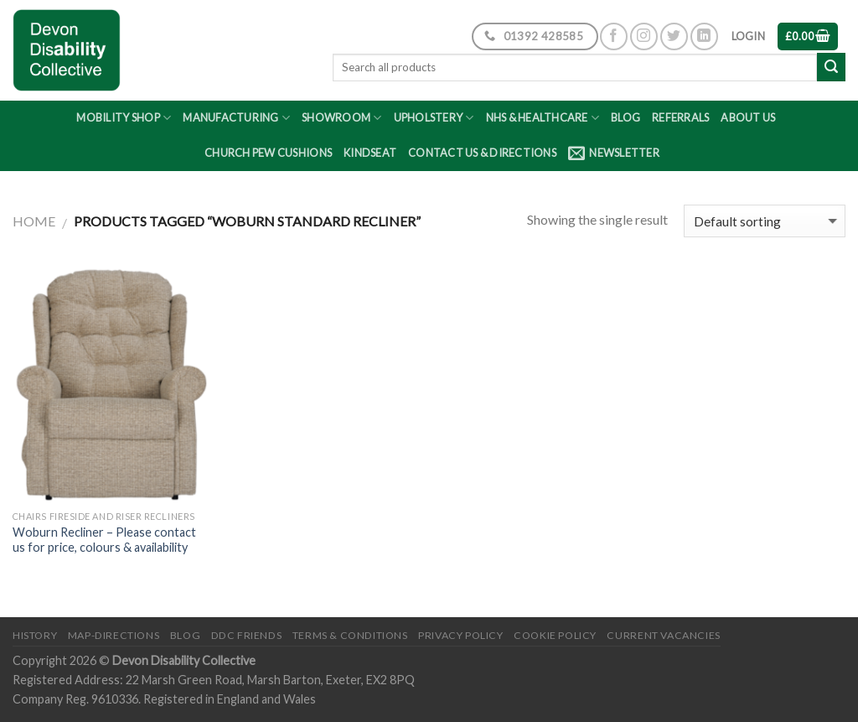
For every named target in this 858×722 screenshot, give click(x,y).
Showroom (342, 118)
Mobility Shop (123, 118)
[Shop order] (764, 221)
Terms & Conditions (350, 635)
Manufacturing (236, 118)
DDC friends (246, 635)
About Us (748, 117)
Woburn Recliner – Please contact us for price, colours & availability (104, 540)
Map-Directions (114, 635)
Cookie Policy (555, 635)
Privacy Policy (461, 635)
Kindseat (370, 152)
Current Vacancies (663, 635)
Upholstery (434, 118)
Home (34, 221)
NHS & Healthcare (543, 118)
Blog (625, 117)
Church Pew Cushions (268, 152)
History (35, 635)
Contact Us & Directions (482, 152)
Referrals (680, 117)
